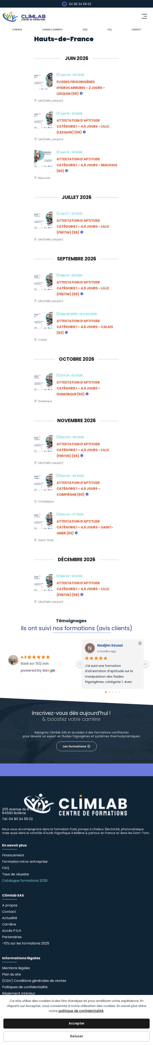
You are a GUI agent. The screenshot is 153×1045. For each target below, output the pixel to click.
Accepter (77, 1023)
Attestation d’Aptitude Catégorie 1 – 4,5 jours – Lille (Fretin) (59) (83, 226)
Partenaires (12, 937)
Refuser (76, 1036)
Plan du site (11, 974)
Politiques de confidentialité (25, 987)
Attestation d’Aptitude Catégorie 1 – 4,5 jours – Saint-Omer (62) (85, 527)
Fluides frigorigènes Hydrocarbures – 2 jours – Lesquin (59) (81, 88)
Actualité (9, 918)
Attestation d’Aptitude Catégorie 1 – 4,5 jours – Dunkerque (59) (78, 388)
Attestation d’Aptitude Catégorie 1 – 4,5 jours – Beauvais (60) (87, 165)
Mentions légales (16, 968)
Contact (136, 29)
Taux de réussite (15, 874)
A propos (17, 29)
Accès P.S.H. (12, 930)
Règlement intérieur (18, 993)
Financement (13, 855)
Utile (85, 29)
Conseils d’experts (52, 29)
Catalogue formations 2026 (25, 880)
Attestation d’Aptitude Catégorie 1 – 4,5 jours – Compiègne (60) (78, 488)
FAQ (109, 29)
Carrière (9, 924)
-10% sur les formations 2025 (25, 943)
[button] (144, 17)
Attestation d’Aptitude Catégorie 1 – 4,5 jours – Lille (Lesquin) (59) (83, 126)
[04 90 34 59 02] (64, 4)
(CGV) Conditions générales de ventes (34, 980)
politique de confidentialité (81, 1011)
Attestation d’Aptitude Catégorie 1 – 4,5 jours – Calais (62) (85, 327)
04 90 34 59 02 (80, 4)
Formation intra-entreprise (25, 861)
